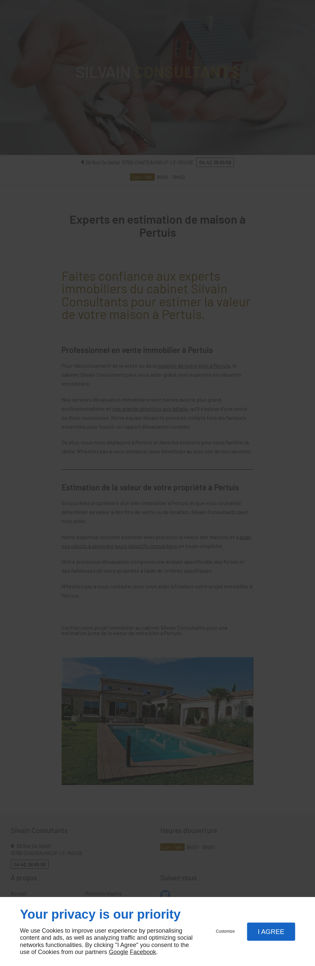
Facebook (143, 952)
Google (118, 952)
